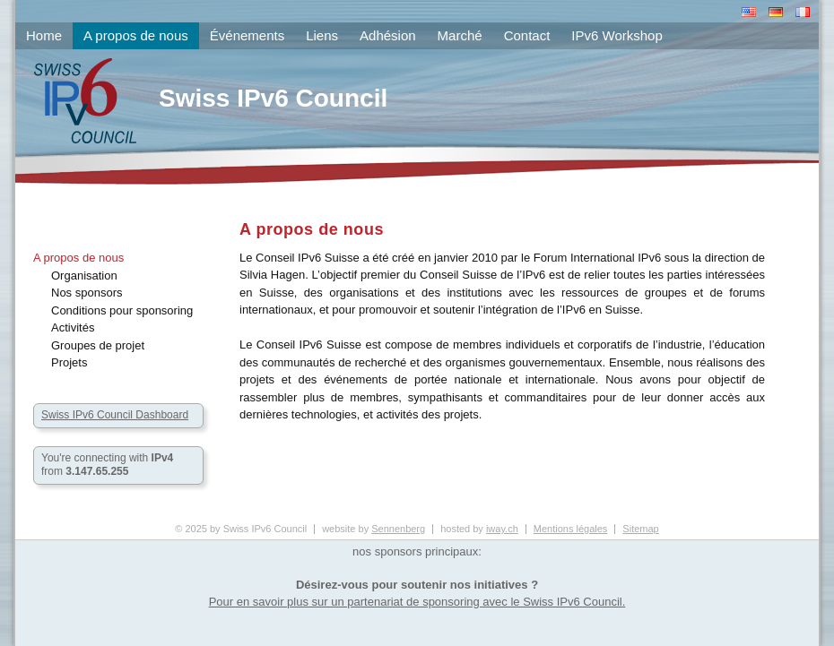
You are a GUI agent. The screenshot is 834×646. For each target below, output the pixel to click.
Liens (322, 35)
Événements (247, 35)
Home (44, 35)
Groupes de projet (97, 345)
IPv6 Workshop (616, 35)
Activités (72, 327)
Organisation (84, 275)
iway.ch (502, 528)
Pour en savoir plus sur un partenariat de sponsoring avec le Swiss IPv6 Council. (417, 601)
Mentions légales (571, 528)
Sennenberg (398, 528)
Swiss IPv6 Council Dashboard (114, 415)
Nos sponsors (86, 292)
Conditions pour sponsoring (122, 310)
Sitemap (640, 528)
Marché (460, 35)
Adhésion (388, 35)
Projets (69, 362)
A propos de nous (78, 257)
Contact (527, 35)
